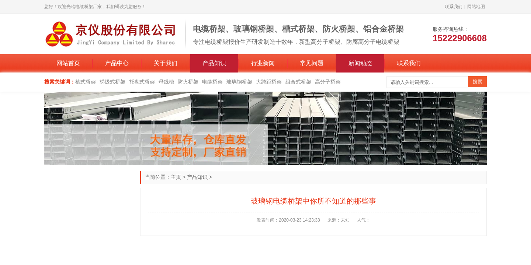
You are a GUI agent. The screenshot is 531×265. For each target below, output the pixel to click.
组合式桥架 (298, 82)
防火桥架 (188, 82)
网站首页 (68, 63)
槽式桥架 (85, 82)
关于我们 (165, 63)
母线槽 (166, 82)
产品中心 (117, 63)
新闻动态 (360, 63)
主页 (176, 177)
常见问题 (311, 63)
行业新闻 (263, 63)
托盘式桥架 (142, 82)
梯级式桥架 (112, 82)
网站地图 (476, 6)
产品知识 (214, 63)
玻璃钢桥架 (239, 82)
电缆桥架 (212, 82)
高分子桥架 (328, 82)
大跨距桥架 (269, 82)
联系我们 (453, 6)
